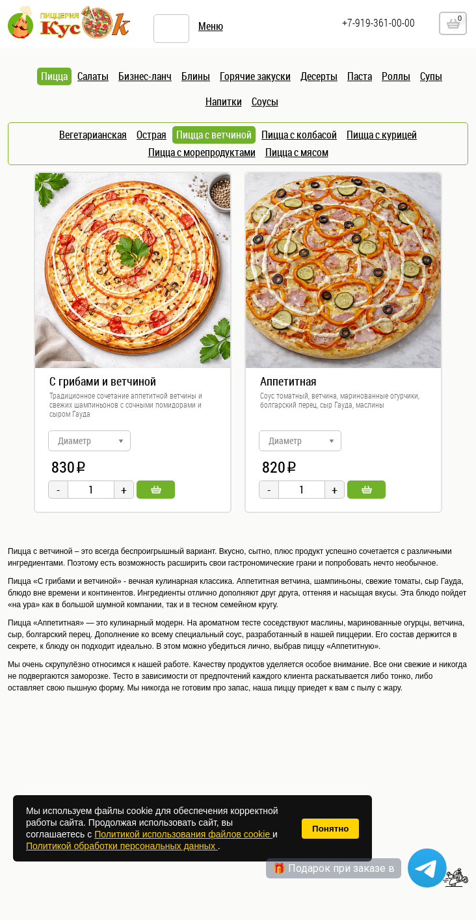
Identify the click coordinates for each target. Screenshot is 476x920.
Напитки (223, 101)
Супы (431, 76)
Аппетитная (288, 381)
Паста (359, 76)
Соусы (265, 101)
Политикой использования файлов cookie (183, 834)
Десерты (318, 76)
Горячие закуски (255, 76)
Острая (151, 134)
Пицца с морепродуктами (202, 152)
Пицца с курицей (382, 134)
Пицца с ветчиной (214, 134)
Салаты (93, 76)
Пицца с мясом (296, 152)
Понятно (330, 829)
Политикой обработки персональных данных (122, 846)
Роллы (396, 76)
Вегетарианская (93, 134)
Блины (195, 76)
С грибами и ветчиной (102, 381)
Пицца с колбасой (299, 134)
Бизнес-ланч (145, 76)
